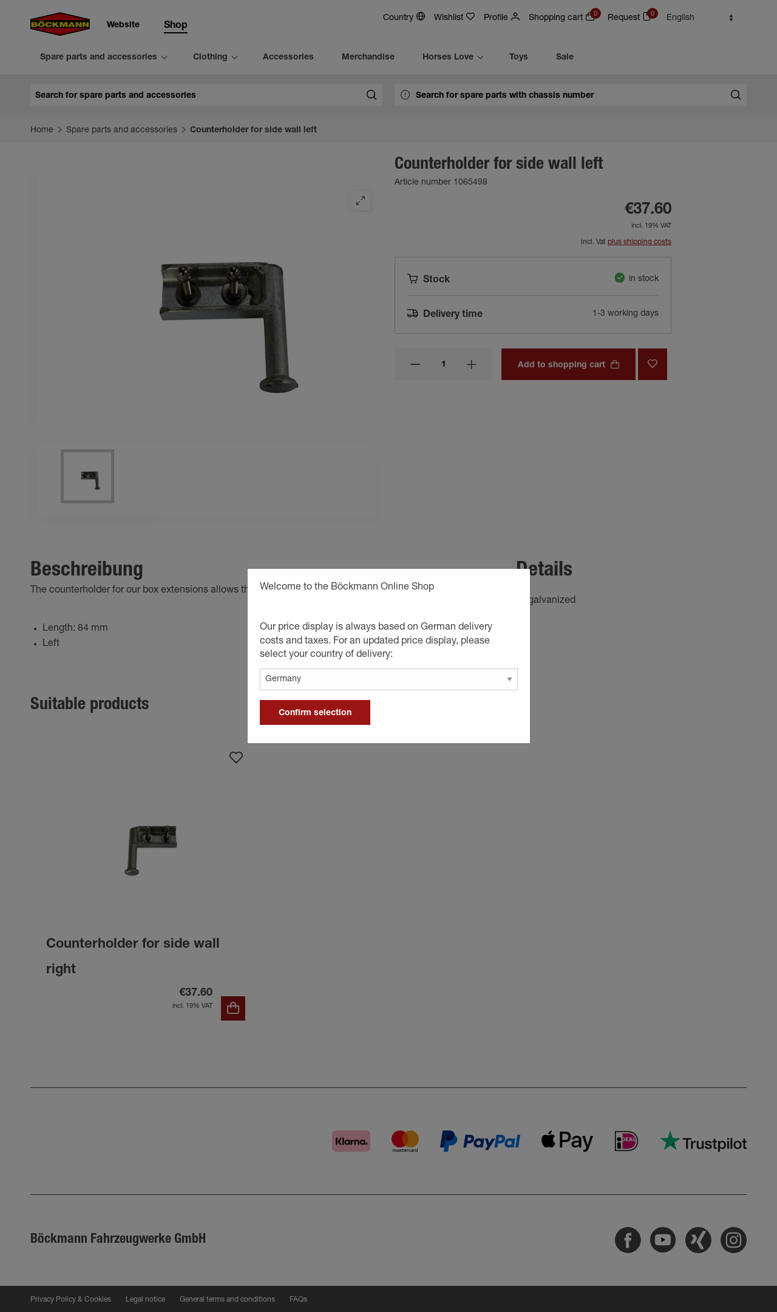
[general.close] (509, 589)
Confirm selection (315, 713)
